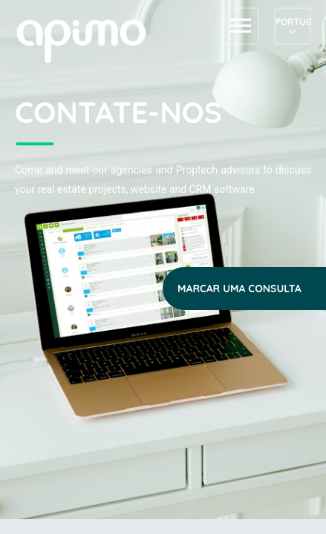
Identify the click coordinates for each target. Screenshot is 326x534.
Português (293, 21)
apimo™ (89, 40)
